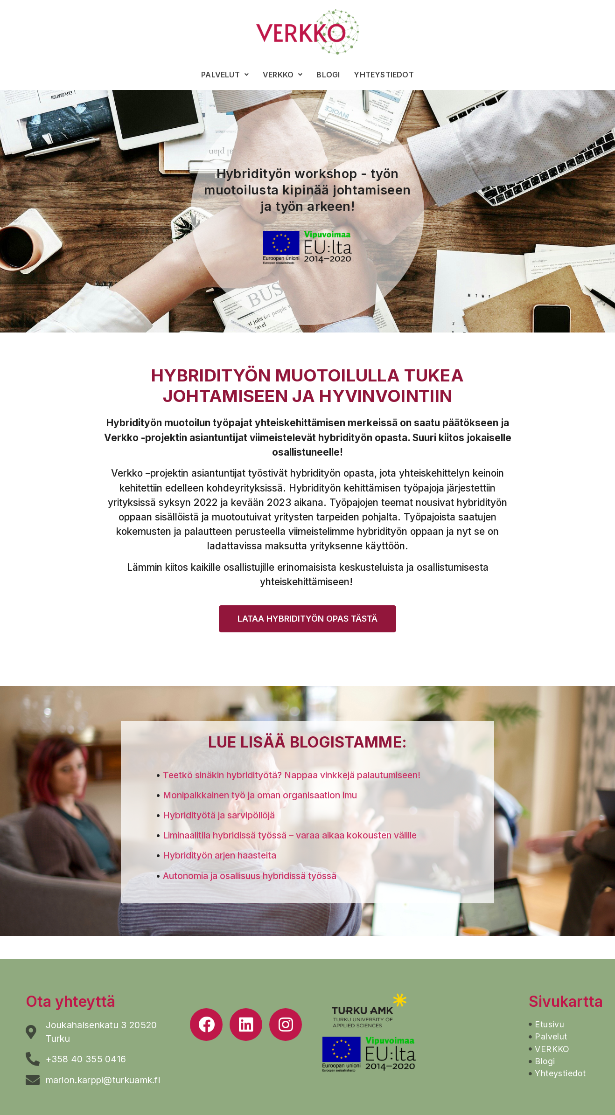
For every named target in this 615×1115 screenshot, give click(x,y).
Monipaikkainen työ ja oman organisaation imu (260, 795)
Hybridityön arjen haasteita (219, 855)
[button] (307, 618)
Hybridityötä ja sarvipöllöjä (219, 815)
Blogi (328, 74)
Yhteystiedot (383, 74)
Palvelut (225, 74)
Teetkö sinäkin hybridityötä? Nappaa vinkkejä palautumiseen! (291, 775)
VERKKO (282, 74)
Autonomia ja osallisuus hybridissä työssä (249, 875)
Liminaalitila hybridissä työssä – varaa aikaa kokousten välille (290, 835)
